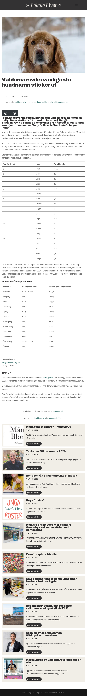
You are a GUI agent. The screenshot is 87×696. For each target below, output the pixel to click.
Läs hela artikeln (33, 443)
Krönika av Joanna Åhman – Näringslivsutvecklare (44, 634)
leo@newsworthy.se (11, 362)
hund (39, 102)
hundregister (47, 378)
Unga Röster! (35, 500)
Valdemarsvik (20, 102)
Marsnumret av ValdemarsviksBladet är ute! (53, 661)
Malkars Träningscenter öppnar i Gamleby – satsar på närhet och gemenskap (48, 527)
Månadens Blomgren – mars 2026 (48, 426)
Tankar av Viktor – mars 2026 (46, 451)
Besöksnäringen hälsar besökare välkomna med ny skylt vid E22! (49, 607)
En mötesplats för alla (41, 554)
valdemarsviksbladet (62, 102)
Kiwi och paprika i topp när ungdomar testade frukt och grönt (51, 580)
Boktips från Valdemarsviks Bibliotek (51, 475)
